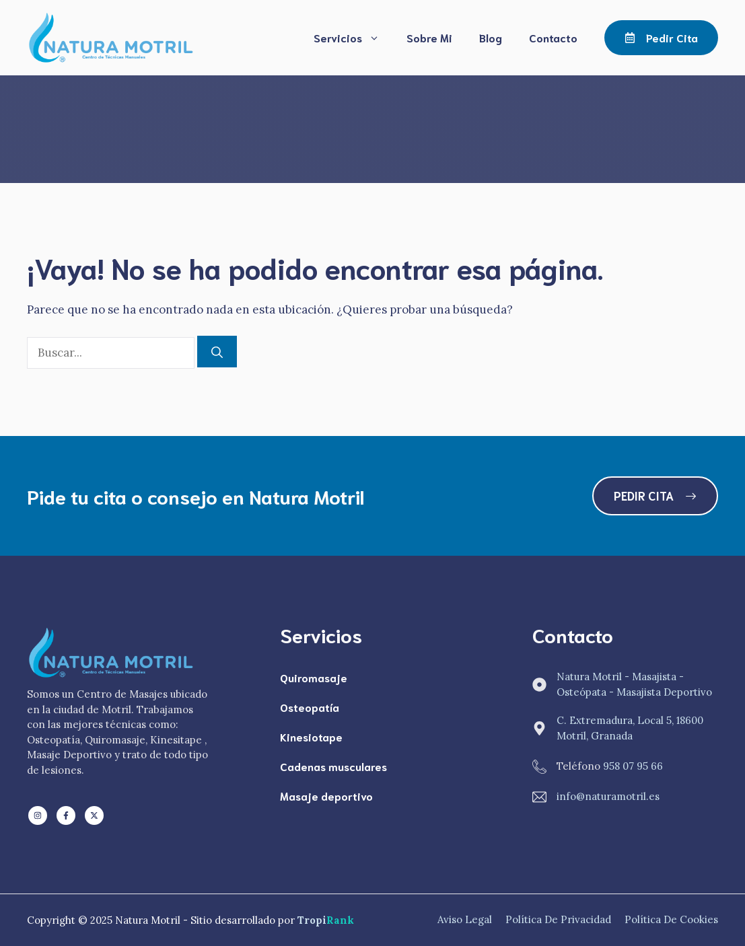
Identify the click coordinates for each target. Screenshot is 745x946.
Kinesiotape (311, 736)
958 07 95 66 (633, 766)
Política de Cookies (671, 919)
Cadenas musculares (333, 766)
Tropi (325, 920)
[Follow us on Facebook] (66, 815)
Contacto (553, 37)
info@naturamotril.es (608, 796)
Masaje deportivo (326, 796)
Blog (490, 37)
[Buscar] (217, 352)
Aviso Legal (464, 919)
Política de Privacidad (558, 919)
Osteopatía (309, 707)
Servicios (353, 37)
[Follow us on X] (94, 815)
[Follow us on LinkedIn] (37, 815)
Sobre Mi (429, 37)
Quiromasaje (313, 677)
